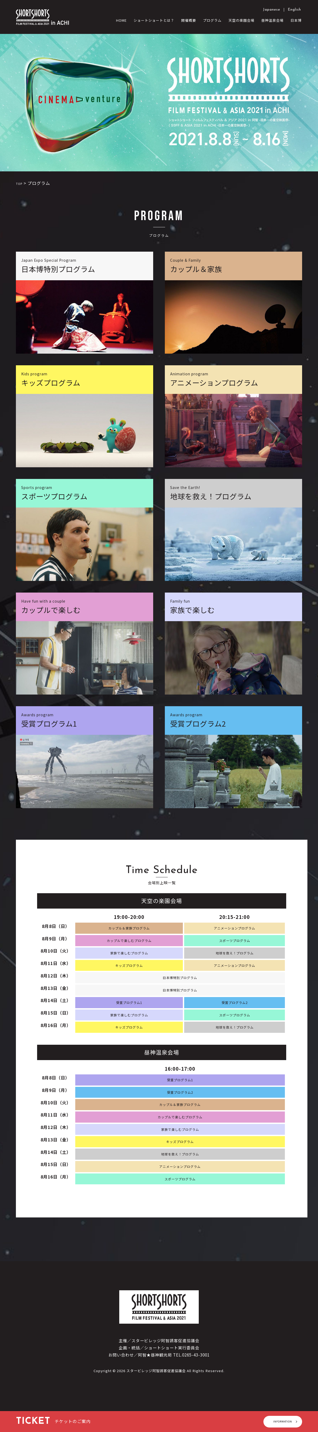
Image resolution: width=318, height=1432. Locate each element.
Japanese (271, 10)
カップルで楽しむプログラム (129, 946)
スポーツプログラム (235, 946)
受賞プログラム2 (234, 1012)
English (294, 10)
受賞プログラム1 (129, 1012)
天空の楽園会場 (241, 20)
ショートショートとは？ (154, 20)
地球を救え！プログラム (235, 959)
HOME (121, 20)
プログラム (212, 20)
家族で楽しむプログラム (129, 959)
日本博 (296, 20)
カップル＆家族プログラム (129, 933)
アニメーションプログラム (234, 933)
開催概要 (188, 20)
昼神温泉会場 (272, 20)
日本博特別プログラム (180, 986)
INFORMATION (272, 1421)
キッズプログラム (129, 972)
